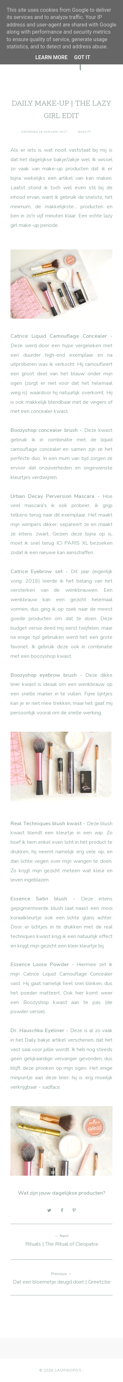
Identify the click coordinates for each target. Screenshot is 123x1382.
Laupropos (68, 1370)
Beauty (84, 132)
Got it (82, 57)
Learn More (51, 57)
